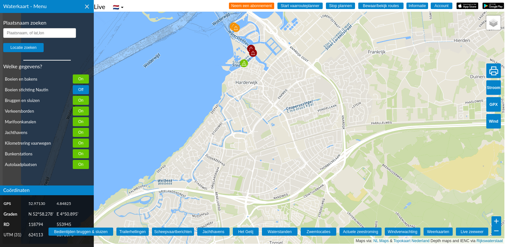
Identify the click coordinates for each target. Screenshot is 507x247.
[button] (244, 63)
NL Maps (381, 241)
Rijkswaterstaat (490, 241)
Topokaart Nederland (411, 241)
